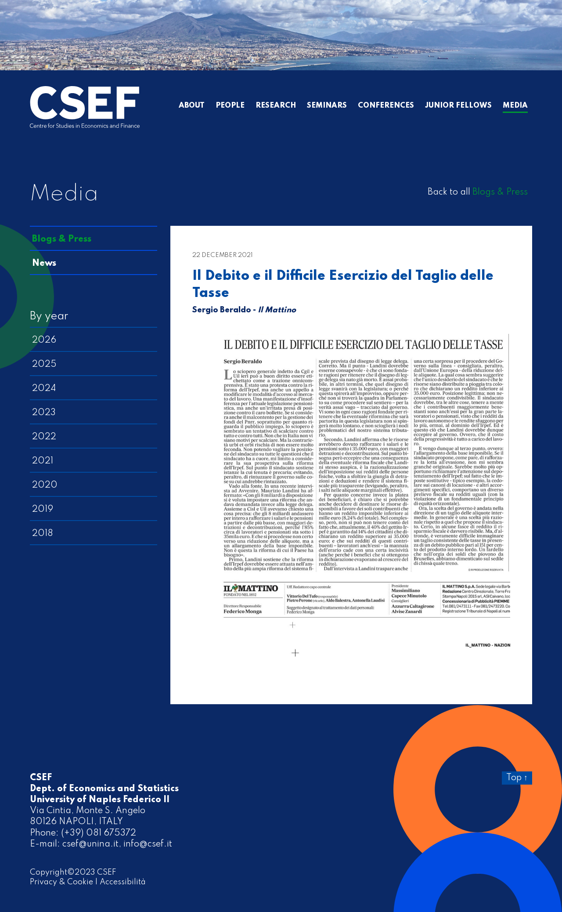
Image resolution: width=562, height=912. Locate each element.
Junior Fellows (458, 105)
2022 (44, 437)
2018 (42, 533)
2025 (44, 364)
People (230, 105)
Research (276, 105)
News (44, 263)
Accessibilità (123, 882)
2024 (44, 388)
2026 (44, 340)
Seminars (327, 105)
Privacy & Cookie (61, 882)
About (192, 105)
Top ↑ (517, 778)
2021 (42, 461)
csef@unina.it (90, 844)
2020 (45, 485)
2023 (44, 413)
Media (515, 105)
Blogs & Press (500, 192)
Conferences (386, 105)
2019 (42, 509)
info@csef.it (147, 844)
